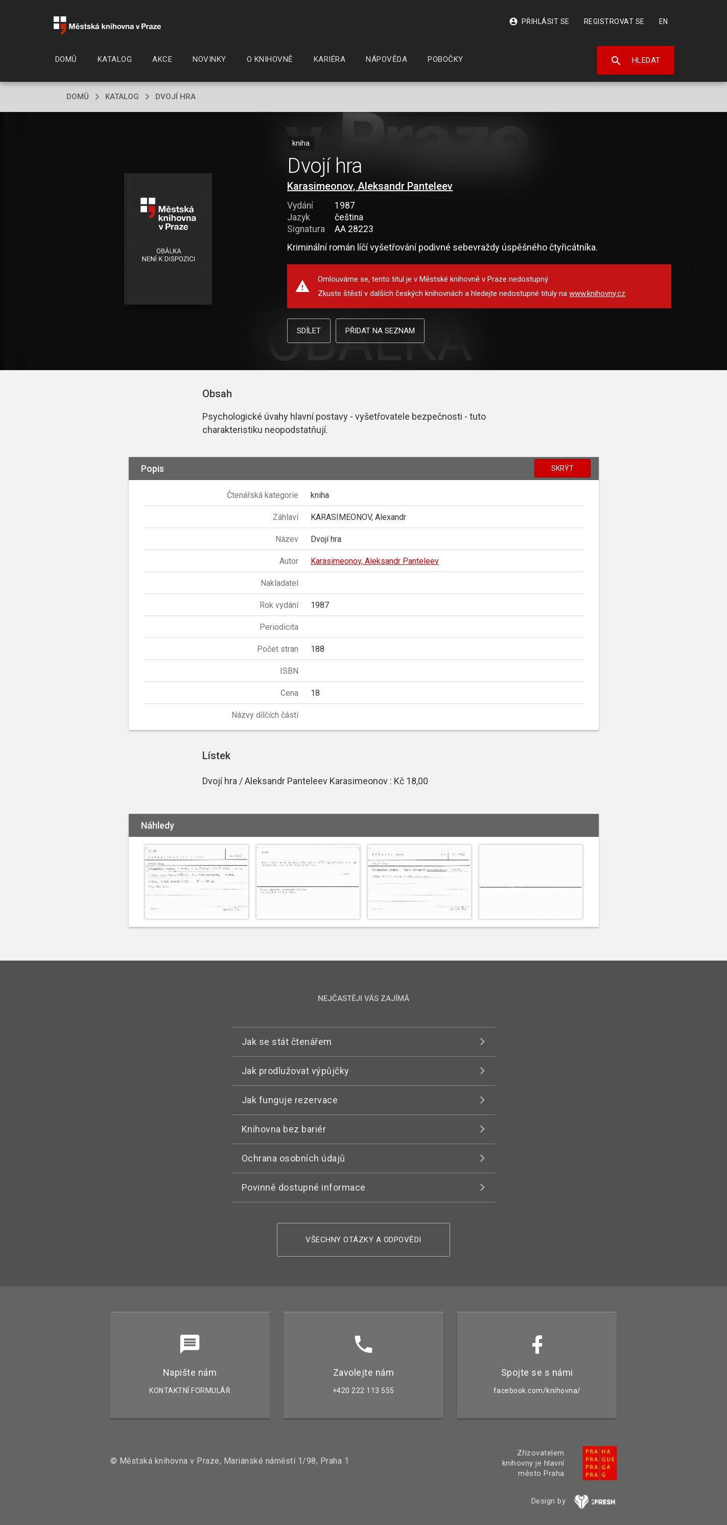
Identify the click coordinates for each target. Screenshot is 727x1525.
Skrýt (562, 468)
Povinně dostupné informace (304, 1187)
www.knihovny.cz (597, 293)
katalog (122, 96)
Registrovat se (614, 21)
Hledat (635, 61)
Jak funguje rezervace (290, 1100)
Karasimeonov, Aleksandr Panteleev (370, 186)
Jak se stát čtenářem (287, 1041)
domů (77, 96)
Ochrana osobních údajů (293, 1158)
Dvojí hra (175, 96)
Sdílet (309, 330)
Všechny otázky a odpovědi (363, 1239)
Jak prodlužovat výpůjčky (295, 1070)
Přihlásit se (539, 21)
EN (663, 21)
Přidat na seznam (380, 330)
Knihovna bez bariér (284, 1129)
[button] (167, 239)
